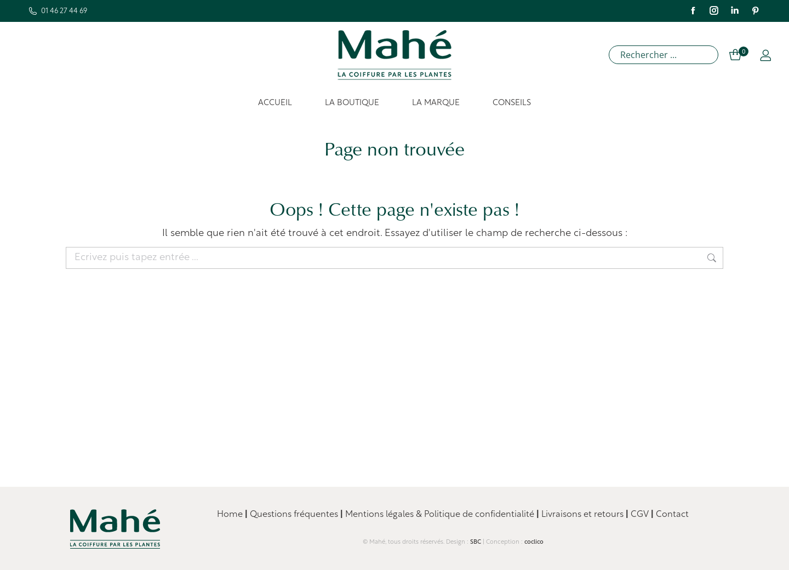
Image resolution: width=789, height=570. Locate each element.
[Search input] (666, 55)
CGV (641, 514)
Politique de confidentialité (479, 514)
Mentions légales (379, 514)
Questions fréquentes (293, 514)
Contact (672, 514)
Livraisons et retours (583, 514)
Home (230, 514)
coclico (534, 542)
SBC (475, 542)
